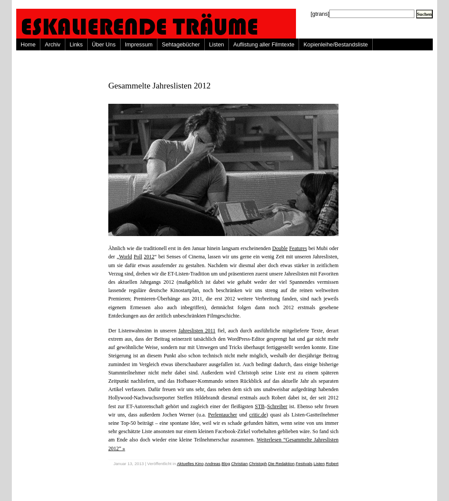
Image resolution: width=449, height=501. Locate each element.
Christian (239, 463)
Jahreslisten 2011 (196, 331)
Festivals (304, 463)
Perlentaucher (222, 415)
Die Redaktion (281, 463)
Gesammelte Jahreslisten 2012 (159, 85)
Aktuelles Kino (190, 463)
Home (28, 44)
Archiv (53, 44)
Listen (216, 44)
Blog (225, 463)
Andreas (213, 463)
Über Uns (104, 44)
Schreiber (277, 406)
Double (280, 248)
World (125, 257)
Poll (138, 257)
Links (76, 44)
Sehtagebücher (181, 44)
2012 (149, 257)
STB (259, 406)
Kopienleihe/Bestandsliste (335, 44)
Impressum (139, 44)
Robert (332, 463)
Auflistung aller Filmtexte (263, 44)
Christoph (258, 463)
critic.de (257, 415)
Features (298, 248)
